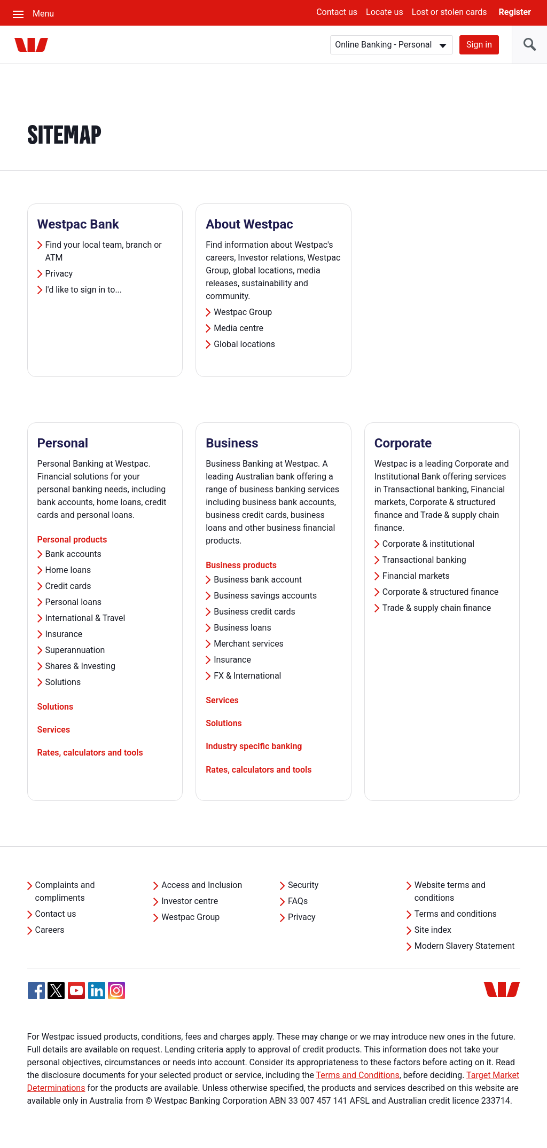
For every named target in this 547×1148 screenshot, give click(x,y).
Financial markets (416, 576)
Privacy (59, 274)
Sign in (479, 45)
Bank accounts (73, 554)
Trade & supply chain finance (436, 608)
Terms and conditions (456, 914)
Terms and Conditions (358, 1075)
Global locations (244, 344)
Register (515, 12)
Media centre (238, 328)
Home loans (68, 570)
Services (54, 730)
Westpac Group (243, 312)
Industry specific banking (254, 746)
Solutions (63, 682)
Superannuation (75, 650)
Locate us (384, 12)
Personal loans (73, 602)
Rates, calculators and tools (90, 753)
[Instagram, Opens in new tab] (116, 996)
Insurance (64, 634)
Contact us (336, 12)
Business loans (242, 628)
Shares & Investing (80, 666)
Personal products (72, 539)
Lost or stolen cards (449, 12)
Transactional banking (424, 560)
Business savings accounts (265, 596)
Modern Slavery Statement (465, 946)
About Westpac (249, 224)
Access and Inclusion (201, 885)
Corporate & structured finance (440, 592)
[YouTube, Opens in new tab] (76, 990)
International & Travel (85, 618)
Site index (433, 930)
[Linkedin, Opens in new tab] (97, 990)
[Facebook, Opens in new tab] (36, 990)
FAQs (298, 901)
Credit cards (68, 586)
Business (232, 443)
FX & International (247, 676)
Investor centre (189, 901)
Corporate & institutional (428, 544)
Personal (63, 443)
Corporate (403, 443)
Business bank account (258, 580)
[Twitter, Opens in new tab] (56, 990)
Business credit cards (254, 612)
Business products (241, 565)
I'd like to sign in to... (83, 290)
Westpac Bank (78, 224)
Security (303, 885)
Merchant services (249, 644)
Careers (50, 930)
